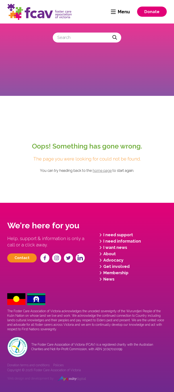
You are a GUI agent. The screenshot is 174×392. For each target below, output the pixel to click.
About (107, 254)
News (106, 279)
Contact (21, 258)
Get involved (114, 266)
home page (102, 170)
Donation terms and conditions (28, 365)
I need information (119, 241)
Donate (152, 11)
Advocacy (110, 260)
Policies (58, 365)
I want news (112, 247)
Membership (113, 273)
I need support (115, 235)
